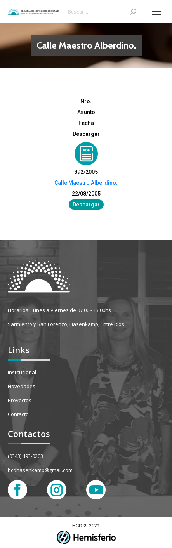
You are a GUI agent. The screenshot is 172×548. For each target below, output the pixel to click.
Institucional (22, 372)
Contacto (18, 414)
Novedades (21, 386)
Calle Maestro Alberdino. (86, 183)
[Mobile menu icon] (156, 11)
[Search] (102, 11)
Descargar (86, 204)
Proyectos (19, 400)
